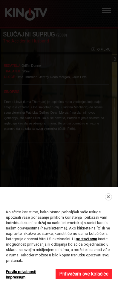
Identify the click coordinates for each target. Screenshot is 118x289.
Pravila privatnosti (21, 272)
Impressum (15, 277)
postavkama (86, 239)
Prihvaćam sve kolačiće (83, 274)
